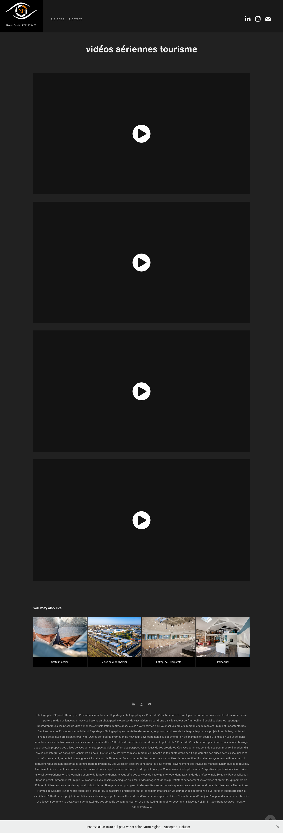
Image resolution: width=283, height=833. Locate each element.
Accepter (170, 827)
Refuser (184, 827)
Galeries (57, 19)
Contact (75, 19)
